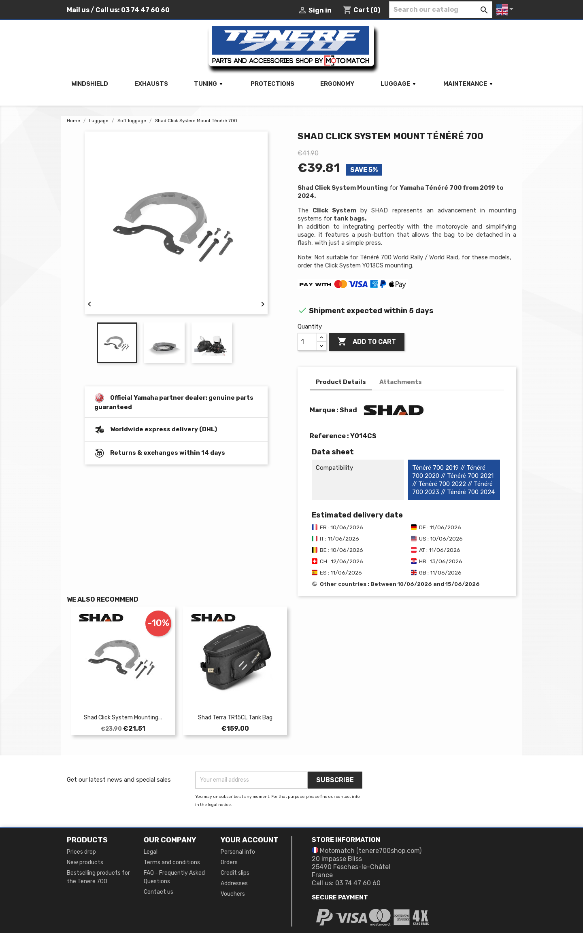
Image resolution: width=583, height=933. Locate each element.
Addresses (234, 883)
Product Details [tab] (341, 382)
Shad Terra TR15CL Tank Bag (235, 717)
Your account (250, 839)
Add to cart (366, 342)
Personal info (238, 851)
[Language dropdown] (506, 9)
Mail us (78, 10)
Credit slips (235, 872)
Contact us (158, 891)
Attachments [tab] (400, 382)
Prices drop (81, 851)
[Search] (440, 9)
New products (85, 862)
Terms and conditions (172, 862)
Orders (229, 862)
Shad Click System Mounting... (123, 717)
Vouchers (233, 894)
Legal (150, 851)
